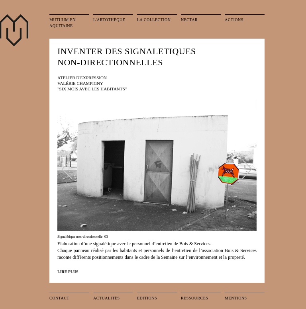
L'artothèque (109, 20)
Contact (59, 298)
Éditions (147, 298)
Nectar (189, 20)
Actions (234, 20)
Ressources (194, 298)
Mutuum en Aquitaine (62, 23)
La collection (154, 20)
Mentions (236, 298)
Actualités (106, 298)
